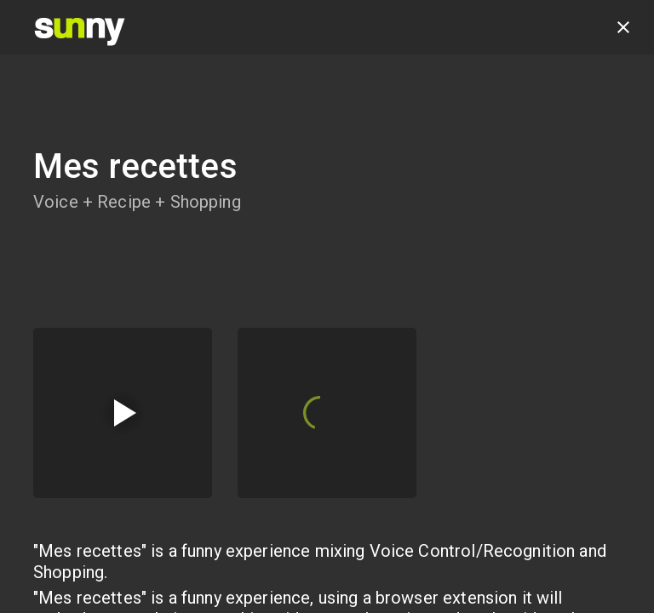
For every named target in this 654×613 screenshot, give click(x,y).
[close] (623, 27)
